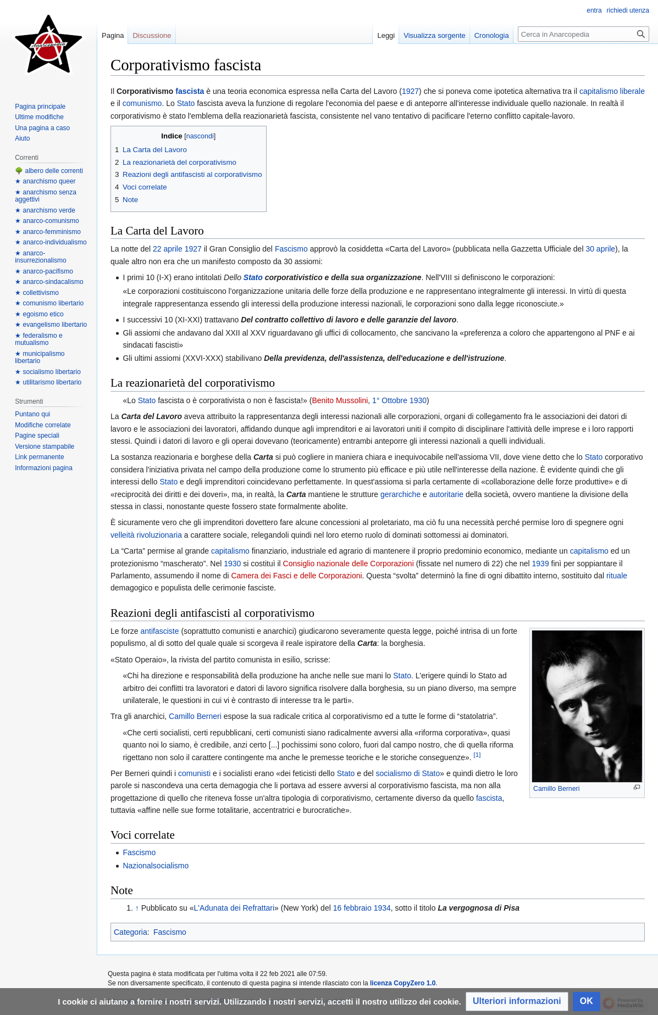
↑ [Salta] (137, 908)
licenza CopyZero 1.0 (402, 983)
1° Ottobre (389, 400)
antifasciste (159, 631)
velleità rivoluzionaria (146, 535)
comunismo (142, 103)
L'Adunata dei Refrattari (233, 908)
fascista (189, 91)
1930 (418, 400)
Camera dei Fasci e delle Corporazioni (296, 575)
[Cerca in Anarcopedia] (583, 34)
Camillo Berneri (556, 789)
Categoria (130, 932)
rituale (616, 575)
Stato (186, 103)
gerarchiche (400, 494)
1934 (382, 908)
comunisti (194, 773)
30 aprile (600, 248)
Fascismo (291, 248)
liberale (632, 91)
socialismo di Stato (408, 773)
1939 (540, 563)
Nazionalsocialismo (156, 865)
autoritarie (446, 494)
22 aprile (168, 248)
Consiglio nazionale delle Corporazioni (348, 563)
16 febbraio (352, 908)
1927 (410, 91)
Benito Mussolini (340, 400)
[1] (477, 754)
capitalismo (598, 91)
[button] (517, 1001)
